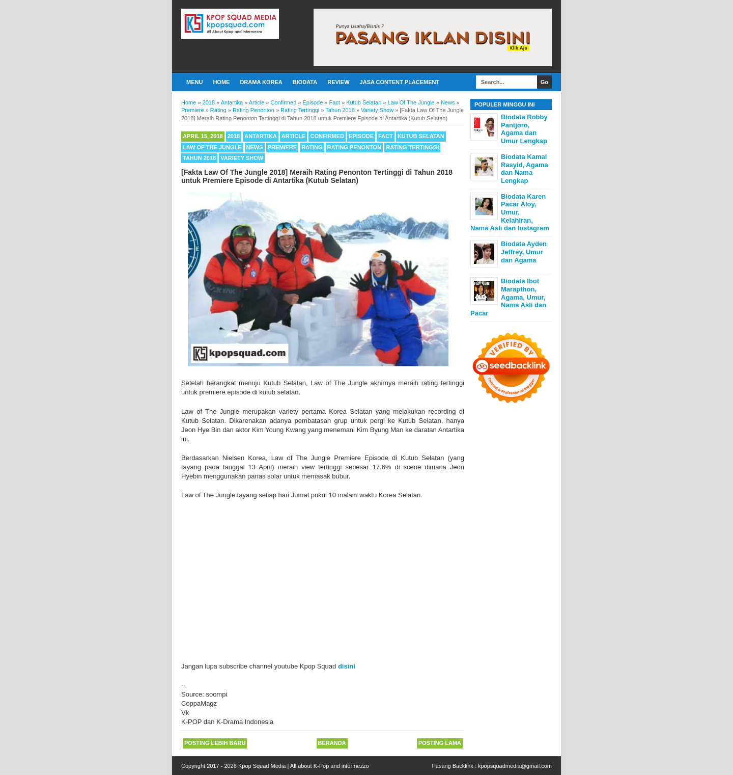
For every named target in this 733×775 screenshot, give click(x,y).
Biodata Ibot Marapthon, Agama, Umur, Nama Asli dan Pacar (508, 296)
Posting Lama (439, 743)
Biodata (305, 82)
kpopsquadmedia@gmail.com (515, 766)
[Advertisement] (322, 576)
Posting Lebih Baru (214, 743)
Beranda (332, 743)
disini (346, 666)
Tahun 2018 (199, 158)
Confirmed (327, 136)
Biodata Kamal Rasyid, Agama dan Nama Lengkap (524, 168)
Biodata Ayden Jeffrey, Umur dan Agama (524, 251)
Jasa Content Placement (400, 82)
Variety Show (241, 158)
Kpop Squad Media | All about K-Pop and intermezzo (303, 766)
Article (293, 136)
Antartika (260, 136)
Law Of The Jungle (212, 147)
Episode (361, 136)
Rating (311, 147)
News (254, 147)
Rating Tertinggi (412, 147)
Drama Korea (261, 82)
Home (221, 82)
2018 (234, 136)
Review (338, 82)
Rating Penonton (354, 147)
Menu (194, 82)
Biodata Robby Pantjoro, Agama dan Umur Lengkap (524, 129)
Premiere (282, 147)
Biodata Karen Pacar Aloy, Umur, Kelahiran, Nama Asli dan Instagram (509, 212)
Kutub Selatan (421, 136)
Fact (385, 136)
